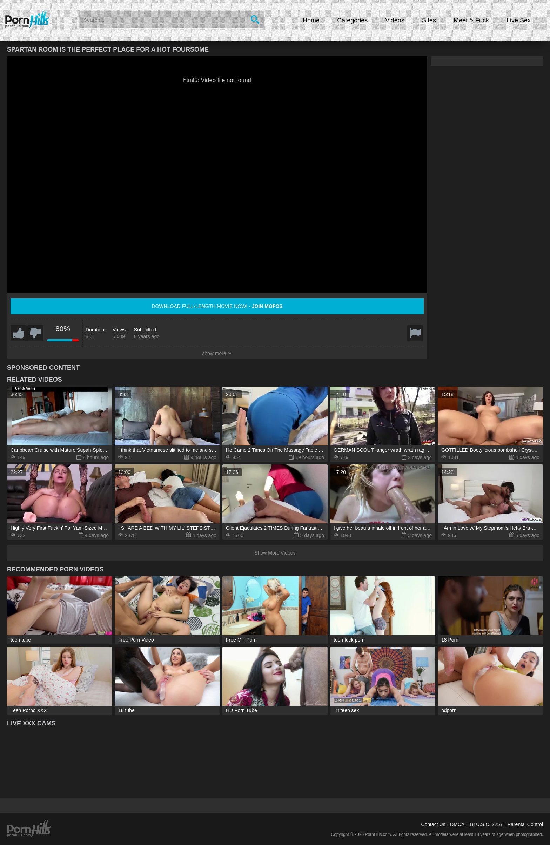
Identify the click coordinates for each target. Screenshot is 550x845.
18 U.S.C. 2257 (486, 824)
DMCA (457, 824)
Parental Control (525, 824)
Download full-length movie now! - (217, 306)
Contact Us (433, 824)
